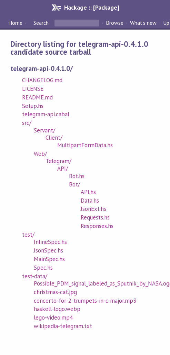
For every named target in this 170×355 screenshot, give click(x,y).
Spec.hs (43, 267)
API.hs (88, 192)
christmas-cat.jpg (55, 292)
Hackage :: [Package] (91, 7)
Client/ (54, 137)
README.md (37, 97)
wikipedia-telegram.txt (63, 326)
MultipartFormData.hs (85, 145)
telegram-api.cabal (45, 114)
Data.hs (90, 200)
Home (15, 22)
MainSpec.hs (49, 259)
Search (41, 22)
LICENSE (32, 89)
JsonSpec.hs (48, 250)
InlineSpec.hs (50, 242)
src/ (26, 123)
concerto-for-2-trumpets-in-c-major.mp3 (85, 300)
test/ (28, 234)
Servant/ (44, 130)
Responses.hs (97, 226)
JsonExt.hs (93, 209)
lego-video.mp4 (53, 317)
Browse (114, 22)
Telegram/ (58, 161)
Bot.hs (76, 176)
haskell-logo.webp (57, 309)
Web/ (40, 154)
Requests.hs (95, 217)
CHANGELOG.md (42, 80)
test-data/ (34, 276)
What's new (143, 22)
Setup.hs (32, 106)
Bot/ (74, 184)
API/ (62, 168)
